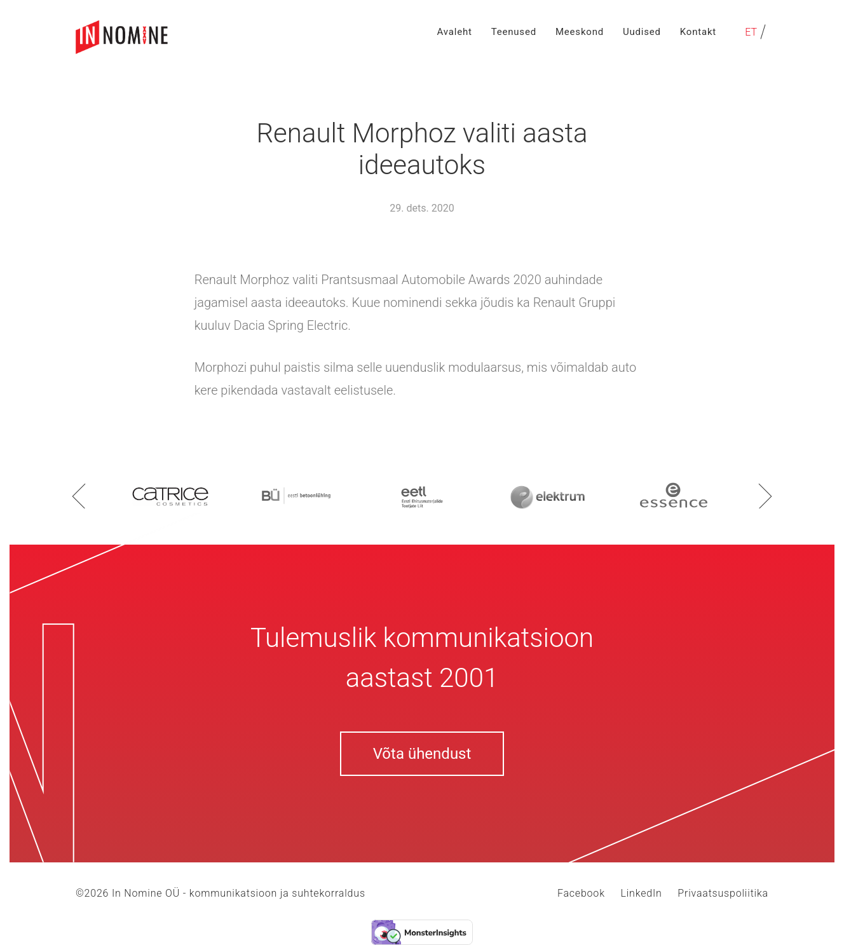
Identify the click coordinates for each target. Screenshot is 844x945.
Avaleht (454, 31)
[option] (170, 495)
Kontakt (698, 31)
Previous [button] (79, 495)
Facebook (581, 893)
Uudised (642, 31)
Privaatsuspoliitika (722, 893)
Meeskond (579, 31)
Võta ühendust (422, 754)
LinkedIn (641, 893)
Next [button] (765, 495)
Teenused (513, 31)
